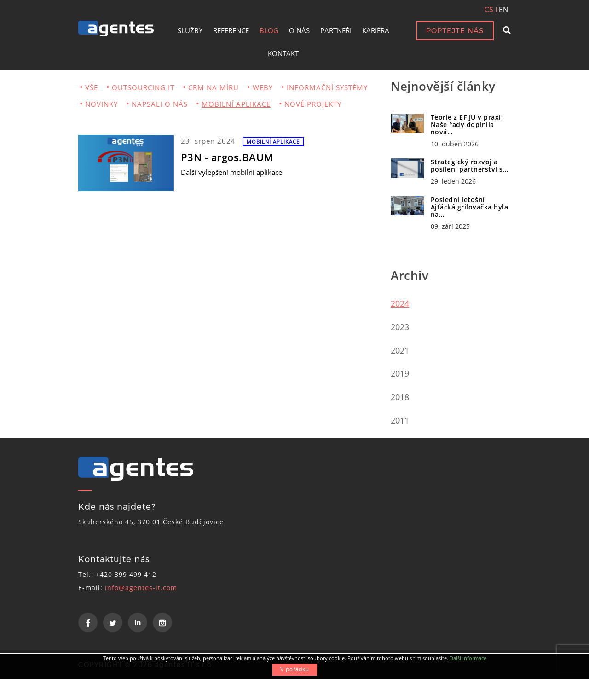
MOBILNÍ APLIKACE (236, 104)
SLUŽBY (190, 30)
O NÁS (299, 30)
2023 (400, 326)
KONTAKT (283, 53)
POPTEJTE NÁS (455, 30)
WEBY (263, 87)
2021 (400, 350)
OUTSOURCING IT (143, 87)
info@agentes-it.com (141, 587)
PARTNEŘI (336, 30)
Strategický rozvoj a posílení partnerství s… (469, 165)
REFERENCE (231, 30)
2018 (400, 396)
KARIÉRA (375, 30)
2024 (400, 303)
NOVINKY (101, 104)
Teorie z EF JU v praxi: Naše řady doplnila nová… (467, 124)
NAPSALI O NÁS (160, 104)
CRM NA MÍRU (213, 87)
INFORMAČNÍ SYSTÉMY (327, 87)
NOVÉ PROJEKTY (312, 104)
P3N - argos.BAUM (227, 157)
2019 (400, 373)
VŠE (91, 87)
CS (489, 10)
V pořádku (294, 669)
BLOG (269, 30)
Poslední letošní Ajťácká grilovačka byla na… (469, 207)
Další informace (468, 658)
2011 (400, 420)
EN (503, 10)
